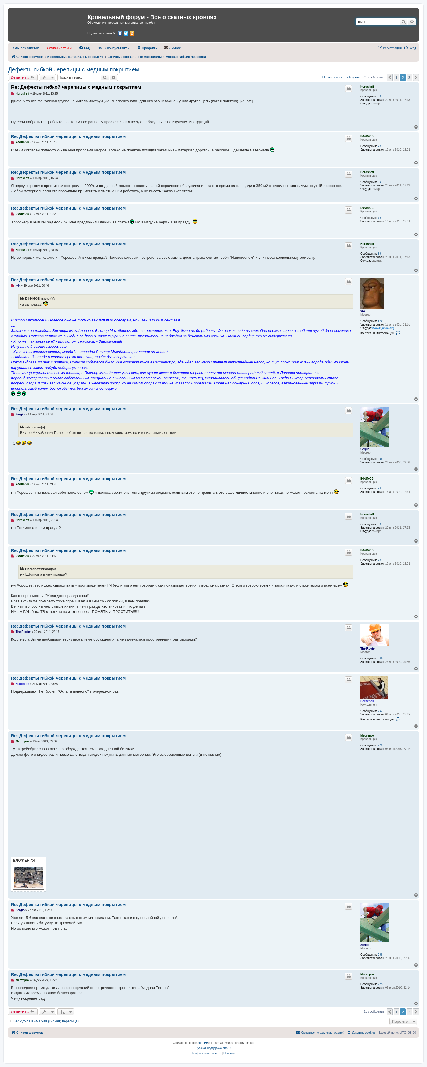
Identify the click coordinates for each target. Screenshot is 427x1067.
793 (380, 711)
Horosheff (367, 86)
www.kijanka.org (382, 328)
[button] (390, 77)
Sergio (364, 449)
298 (380, 459)
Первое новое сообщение (341, 77)
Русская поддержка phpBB (213, 1048)
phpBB (203, 1042)
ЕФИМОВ (367, 136)
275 (380, 745)
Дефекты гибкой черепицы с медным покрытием (73, 69)
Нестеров (367, 701)
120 (380, 321)
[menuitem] (25, 48)
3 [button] (409, 77)
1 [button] (396, 77)
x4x (362, 311)
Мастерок (367, 735)
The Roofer (368, 648)
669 (380, 658)
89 (379, 96)
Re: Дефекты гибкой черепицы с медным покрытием (76, 87)
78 (379, 146)
